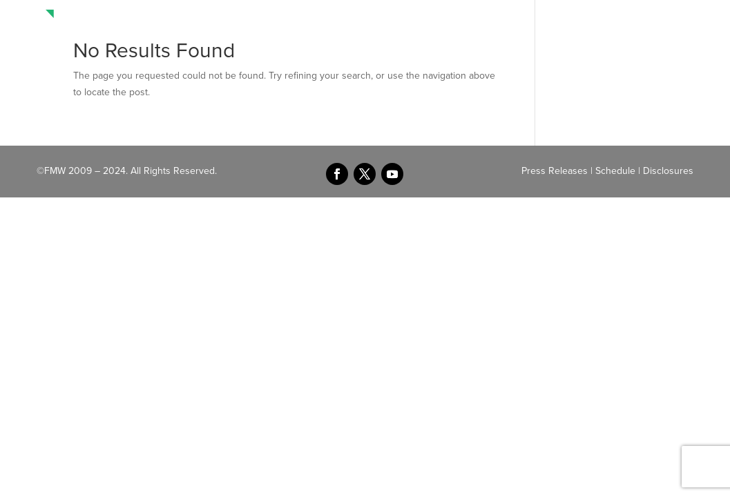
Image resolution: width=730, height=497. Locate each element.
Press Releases (554, 171)
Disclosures (668, 171)
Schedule (615, 171)
